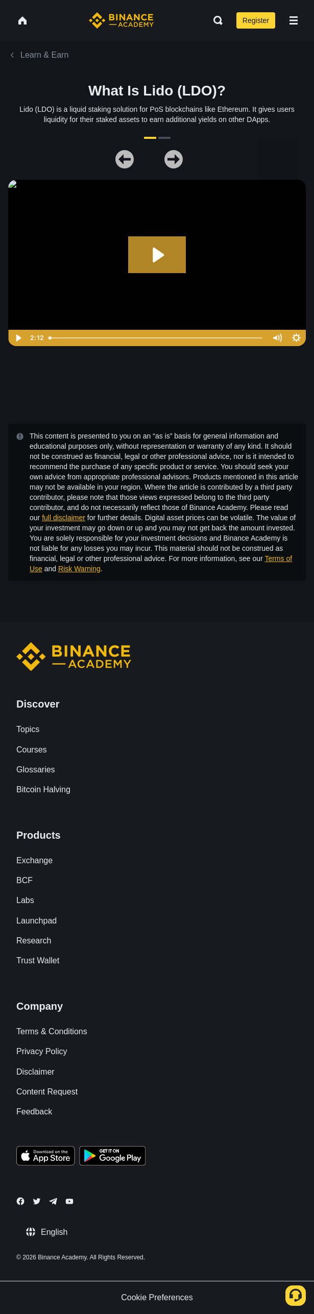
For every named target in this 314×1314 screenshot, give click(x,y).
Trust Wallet (37, 960)
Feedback (34, 1111)
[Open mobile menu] (293, 20)
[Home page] (121, 20)
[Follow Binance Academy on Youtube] (69, 1201)
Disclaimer (35, 1071)
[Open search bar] (215, 20)
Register (256, 20)
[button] (293, 20)
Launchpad (36, 920)
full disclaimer (63, 518)
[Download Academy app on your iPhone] (45, 1157)
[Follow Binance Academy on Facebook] (20, 1201)
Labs (25, 900)
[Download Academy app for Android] (112, 1157)
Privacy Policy (41, 1051)
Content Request (47, 1091)
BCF (24, 880)
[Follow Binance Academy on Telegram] (53, 1201)
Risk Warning (79, 569)
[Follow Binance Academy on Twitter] (37, 1201)
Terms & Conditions (51, 1031)
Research (33, 940)
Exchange (34, 860)
